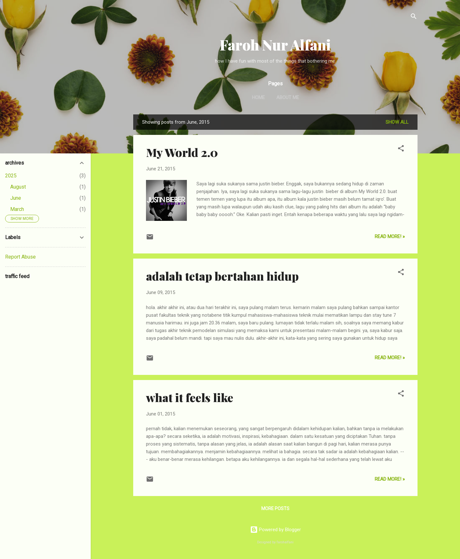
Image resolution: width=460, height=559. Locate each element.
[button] (401, 149)
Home (258, 97)
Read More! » (390, 236)
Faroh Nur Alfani (275, 44)
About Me (287, 97)
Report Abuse (20, 257)
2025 (11, 176)
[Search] (414, 17)
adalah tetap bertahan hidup (222, 275)
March (17, 209)
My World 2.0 (182, 152)
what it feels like (189, 397)
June (15, 198)
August (18, 187)
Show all (397, 122)
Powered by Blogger (275, 529)
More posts (275, 508)
